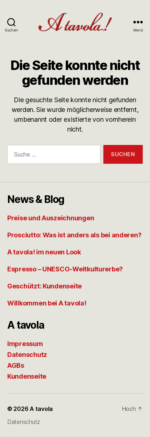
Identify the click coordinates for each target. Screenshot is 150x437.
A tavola (41, 408)
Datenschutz (27, 354)
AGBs (15, 365)
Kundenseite (26, 376)
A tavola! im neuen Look (44, 252)
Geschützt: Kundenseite (44, 286)
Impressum (25, 343)
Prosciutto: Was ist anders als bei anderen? (74, 235)
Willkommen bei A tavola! (46, 303)
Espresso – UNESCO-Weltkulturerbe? (65, 269)
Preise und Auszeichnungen (50, 218)
